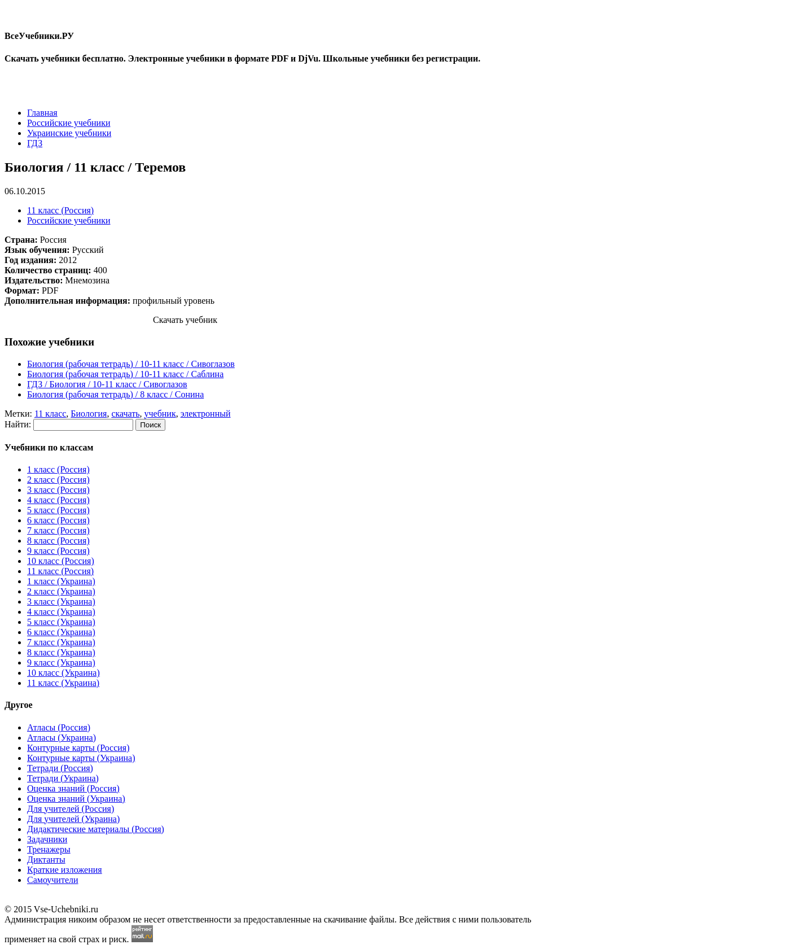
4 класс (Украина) (61, 611)
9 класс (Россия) (58, 551)
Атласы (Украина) (61, 737)
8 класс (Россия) (58, 540)
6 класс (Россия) (58, 520)
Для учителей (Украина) (73, 819)
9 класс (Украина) (61, 662)
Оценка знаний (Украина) (76, 798)
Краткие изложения (64, 869)
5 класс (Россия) (58, 510)
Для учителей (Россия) (70, 809)
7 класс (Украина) (61, 642)
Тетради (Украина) (63, 778)
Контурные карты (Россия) (78, 748)
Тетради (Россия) (60, 768)
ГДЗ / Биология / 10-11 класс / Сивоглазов (107, 384)
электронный (206, 413)
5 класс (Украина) (61, 622)
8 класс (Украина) (61, 652)
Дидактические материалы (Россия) (95, 829)
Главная (42, 112)
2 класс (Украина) (61, 591)
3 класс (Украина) (61, 601)
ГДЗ (34, 143)
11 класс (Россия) (60, 210)
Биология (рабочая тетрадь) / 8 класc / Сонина (115, 394)
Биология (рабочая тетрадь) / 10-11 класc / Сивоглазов (131, 364)
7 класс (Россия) (58, 530)
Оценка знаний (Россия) (73, 788)
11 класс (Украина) (63, 683)
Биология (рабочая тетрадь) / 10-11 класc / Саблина (125, 374)
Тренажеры (49, 849)
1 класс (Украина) (61, 581)
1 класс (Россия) (58, 469)
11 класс (50, 413)
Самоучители (52, 880)
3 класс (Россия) (58, 490)
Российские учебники (69, 123)
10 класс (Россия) (60, 561)
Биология (89, 413)
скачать (125, 413)
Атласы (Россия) (58, 727)
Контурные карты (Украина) (81, 758)
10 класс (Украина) (63, 672)
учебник (160, 413)
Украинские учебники (69, 133)
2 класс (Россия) (58, 479)
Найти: (18, 424)
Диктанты (46, 859)
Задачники (47, 839)
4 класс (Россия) (58, 500)
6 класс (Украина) (61, 632)
